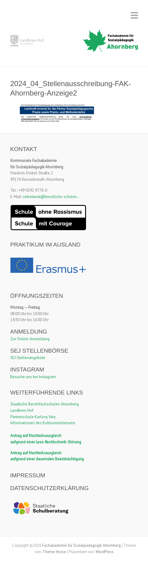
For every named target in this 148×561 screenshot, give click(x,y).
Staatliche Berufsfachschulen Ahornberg (44, 404)
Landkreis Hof (21, 410)
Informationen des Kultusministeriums (42, 422)
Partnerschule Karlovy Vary (33, 416)
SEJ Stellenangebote (27, 357)
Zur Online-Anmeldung (30, 338)
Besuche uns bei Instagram (33, 376)
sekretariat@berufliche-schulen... (51, 196)
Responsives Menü (134, 15)
